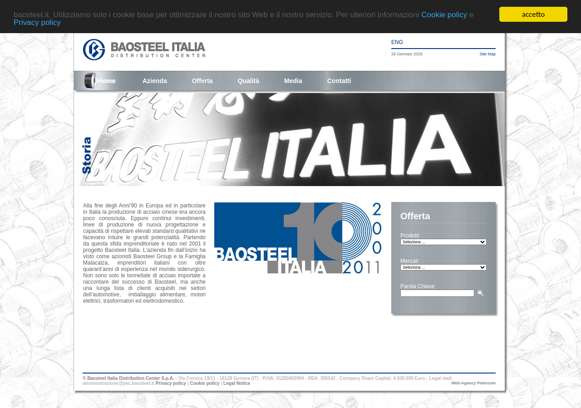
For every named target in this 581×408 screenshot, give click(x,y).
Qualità (248, 80)
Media (293, 80)
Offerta (202, 80)
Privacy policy (37, 22)
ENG (397, 42)
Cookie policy (444, 14)
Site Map (487, 54)
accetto (533, 14)
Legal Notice (236, 383)
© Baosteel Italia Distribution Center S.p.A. (128, 378)
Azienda (155, 80)
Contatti (339, 80)
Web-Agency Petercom (473, 383)
